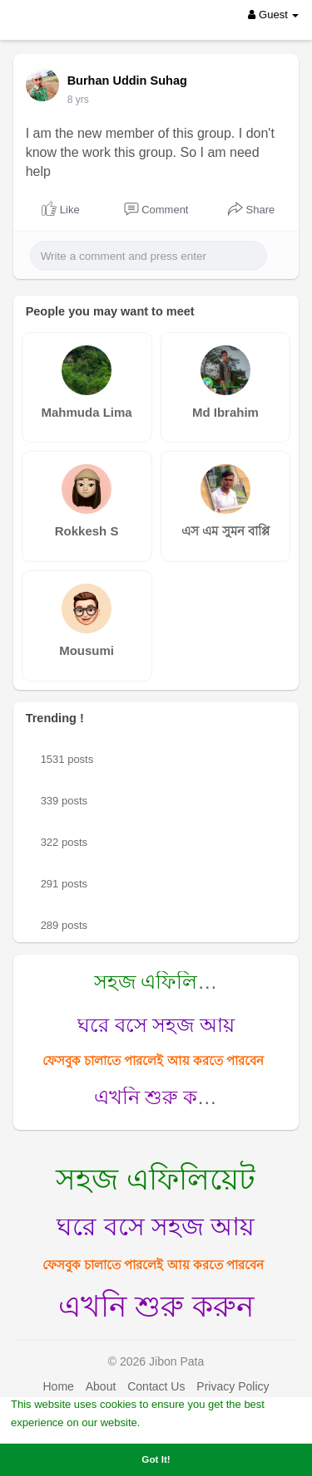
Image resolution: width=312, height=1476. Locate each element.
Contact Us (156, 1386)
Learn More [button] (173, 1421)
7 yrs (78, 99)
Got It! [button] (155, 1459)
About (101, 1386)
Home (57, 1386)
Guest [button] (273, 14)
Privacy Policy (232, 1386)
